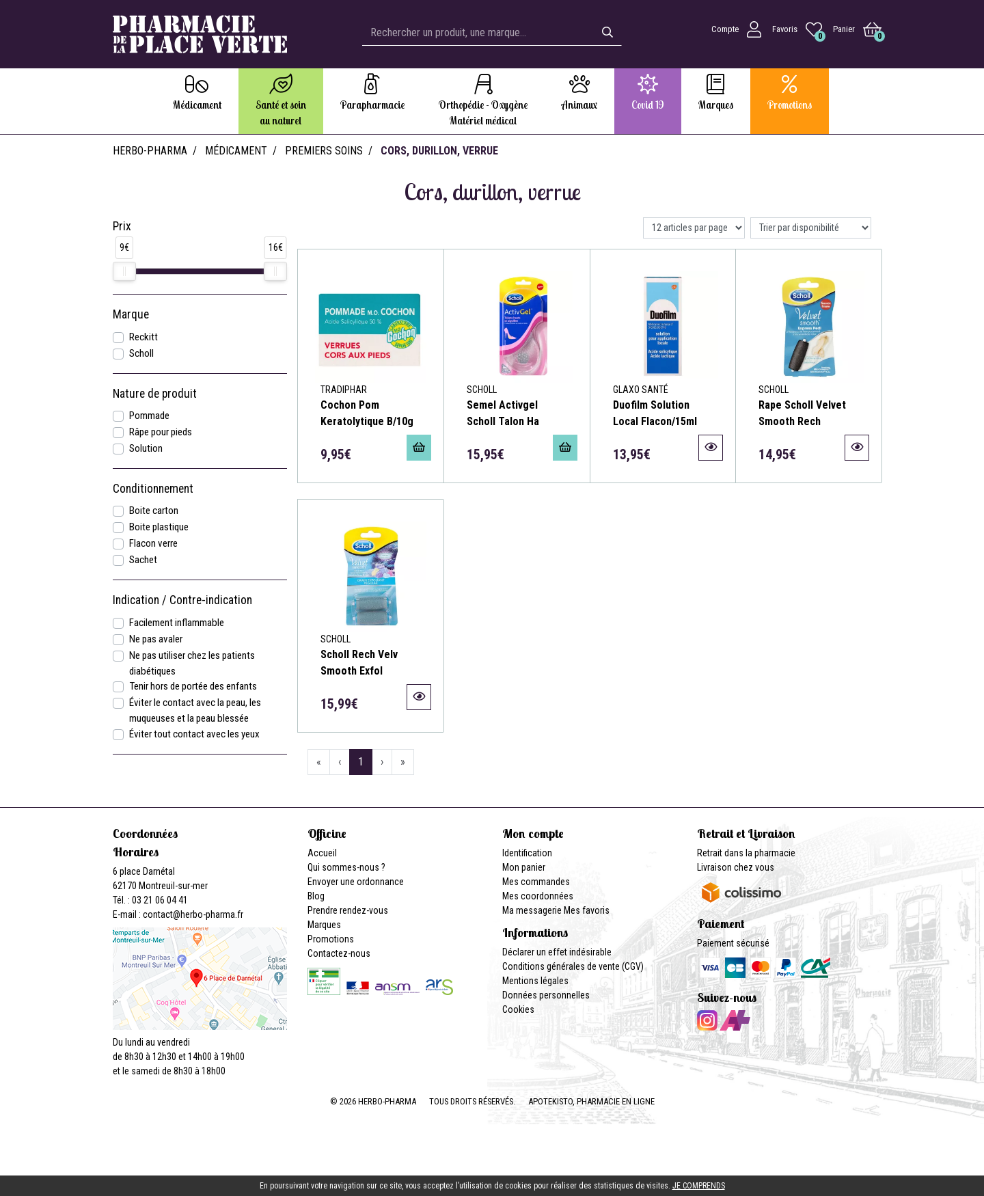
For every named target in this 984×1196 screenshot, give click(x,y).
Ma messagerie (532, 910)
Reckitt (143, 337)
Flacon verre (153, 543)
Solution (146, 448)
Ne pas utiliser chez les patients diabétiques (192, 663)
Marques (324, 924)
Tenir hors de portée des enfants (193, 686)
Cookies (518, 1009)
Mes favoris (587, 910)
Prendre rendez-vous (348, 910)
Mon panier (523, 867)
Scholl (141, 353)
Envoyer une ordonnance (356, 881)
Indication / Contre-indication (182, 600)
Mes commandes (536, 881)
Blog (316, 896)
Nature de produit (155, 393)
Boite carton (153, 510)
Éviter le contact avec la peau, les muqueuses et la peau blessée (195, 710)
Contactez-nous (339, 953)
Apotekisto (591, 1101)
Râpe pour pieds (160, 432)
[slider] (124, 271)
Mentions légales (535, 980)
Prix (122, 226)
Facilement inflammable (176, 622)
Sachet (143, 560)
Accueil (322, 852)
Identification (527, 852)
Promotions (331, 939)
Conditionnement (153, 488)
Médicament (236, 150)
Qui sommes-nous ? (346, 867)
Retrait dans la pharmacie (746, 852)
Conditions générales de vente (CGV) (573, 966)
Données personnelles (546, 995)
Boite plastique (159, 527)
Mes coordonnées (537, 896)
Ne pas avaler (155, 639)
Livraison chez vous (735, 867)
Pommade (149, 415)
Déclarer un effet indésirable (557, 952)
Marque (131, 314)
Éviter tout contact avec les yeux (194, 734)
